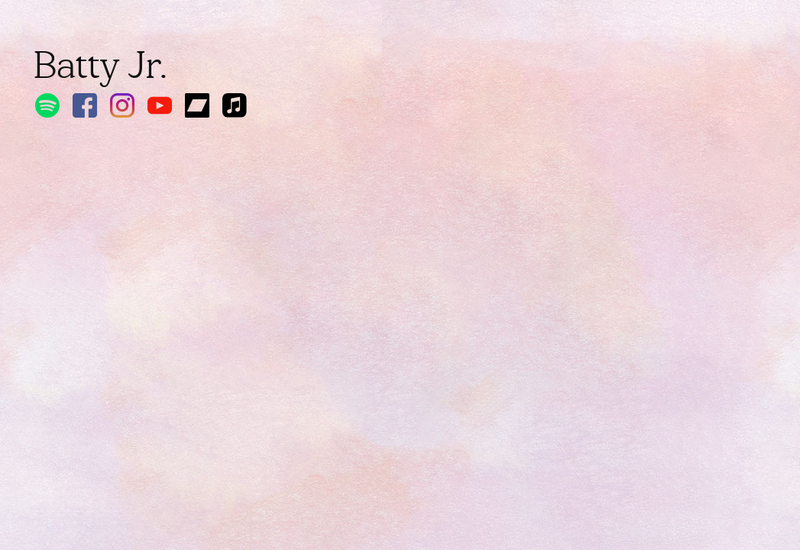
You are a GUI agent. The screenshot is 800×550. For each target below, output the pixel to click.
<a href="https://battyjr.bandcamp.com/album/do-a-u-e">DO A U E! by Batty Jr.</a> (186, 321)
